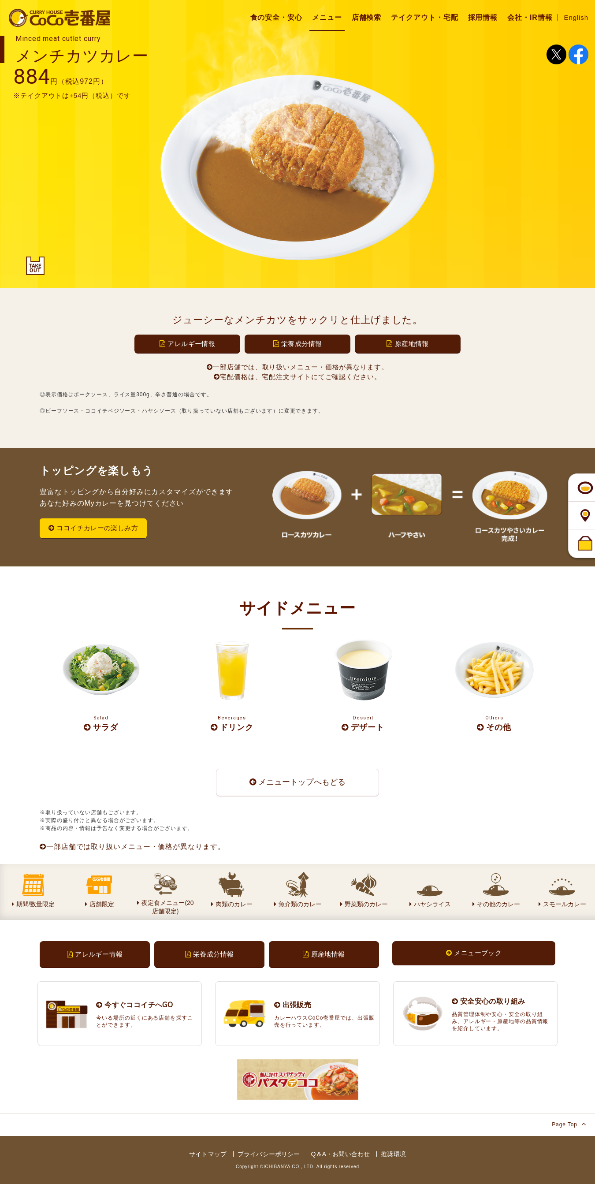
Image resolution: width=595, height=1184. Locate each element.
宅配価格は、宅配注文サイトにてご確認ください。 (297, 376)
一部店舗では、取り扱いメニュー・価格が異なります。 (297, 367)
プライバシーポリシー (269, 1154)
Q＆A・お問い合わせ (340, 1154)
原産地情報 (407, 343)
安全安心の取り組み (488, 1001)
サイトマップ (208, 1154)
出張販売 (292, 1004)
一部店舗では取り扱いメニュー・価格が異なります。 (132, 846)
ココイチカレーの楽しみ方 (93, 528)
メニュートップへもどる (297, 782)
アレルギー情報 (187, 343)
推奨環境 (393, 1154)
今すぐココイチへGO (134, 1004)
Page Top (569, 1124)
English (576, 17)
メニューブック (474, 953)
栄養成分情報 (297, 343)
